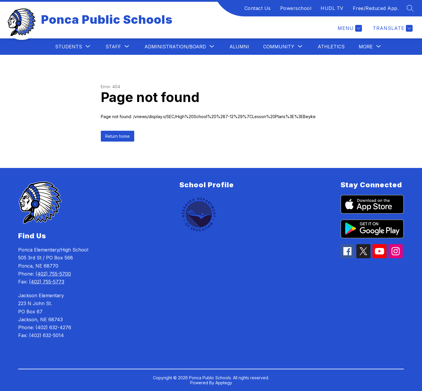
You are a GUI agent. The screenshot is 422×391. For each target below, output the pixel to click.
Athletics (331, 47)
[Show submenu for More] (366, 46)
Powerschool (296, 8)
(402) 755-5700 (53, 274)
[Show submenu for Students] (68, 46)
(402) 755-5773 (46, 282)
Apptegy (223, 382)
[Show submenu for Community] (278, 46)
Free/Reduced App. (376, 8)
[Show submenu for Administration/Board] (175, 46)
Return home (117, 136)
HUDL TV (332, 8)
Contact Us (257, 8)
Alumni (239, 47)
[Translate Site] (392, 28)
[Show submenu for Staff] (113, 46)
